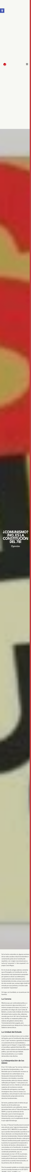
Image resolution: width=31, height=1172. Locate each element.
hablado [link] (20, 1052)
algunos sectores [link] (24, 954)
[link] (2, 10)
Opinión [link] (15, 546)
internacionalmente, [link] (7, 1054)
